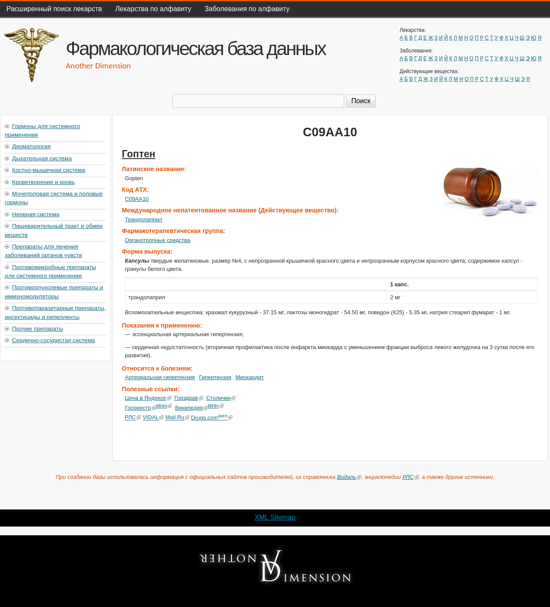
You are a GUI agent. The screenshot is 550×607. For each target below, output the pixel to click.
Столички (221, 398)
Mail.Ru (177, 417)
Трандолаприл (143, 219)
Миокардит (249, 377)
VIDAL (153, 417)
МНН (164, 405)
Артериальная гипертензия (160, 377)
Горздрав (188, 398)
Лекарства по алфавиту (153, 8)
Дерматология (31, 146)
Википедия (191, 408)
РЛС (133, 417)
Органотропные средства (157, 240)
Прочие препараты (37, 328)
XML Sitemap (274, 517)
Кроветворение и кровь (43, 182)
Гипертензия (215, 377)
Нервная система (35, 214)
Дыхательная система (42, 158)
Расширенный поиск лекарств (54, 8)
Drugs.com (211, 417)
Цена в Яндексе (148, 398)
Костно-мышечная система (48, 170)
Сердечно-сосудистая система (53, 340)
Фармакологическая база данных (195, 48)
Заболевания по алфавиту (247, 8)
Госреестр (140, 408)
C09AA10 (137, 199)
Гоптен (139, 153)
